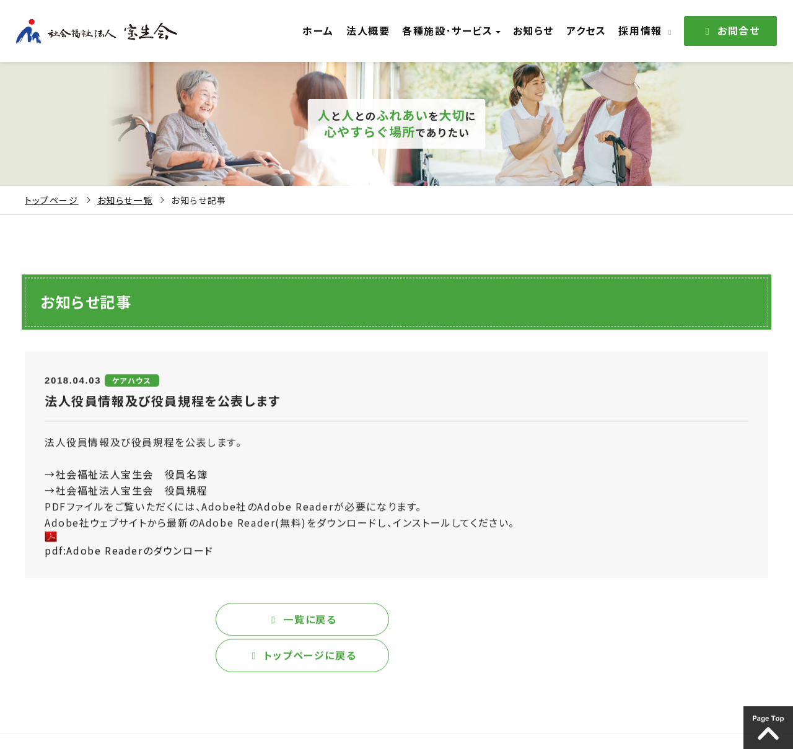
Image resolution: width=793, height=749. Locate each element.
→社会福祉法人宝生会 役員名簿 (126, 478)
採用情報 (644, 30)
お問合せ (730, 30)
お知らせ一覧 (125, 200)
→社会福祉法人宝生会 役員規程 (126, 495)
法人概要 (376, 30)
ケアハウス (132, 385)
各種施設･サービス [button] (457, 30)
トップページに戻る (585, 623)
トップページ (52, 200)
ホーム (328, 30)
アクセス (587, 30)
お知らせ (536, 30)
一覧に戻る (208, 623)
